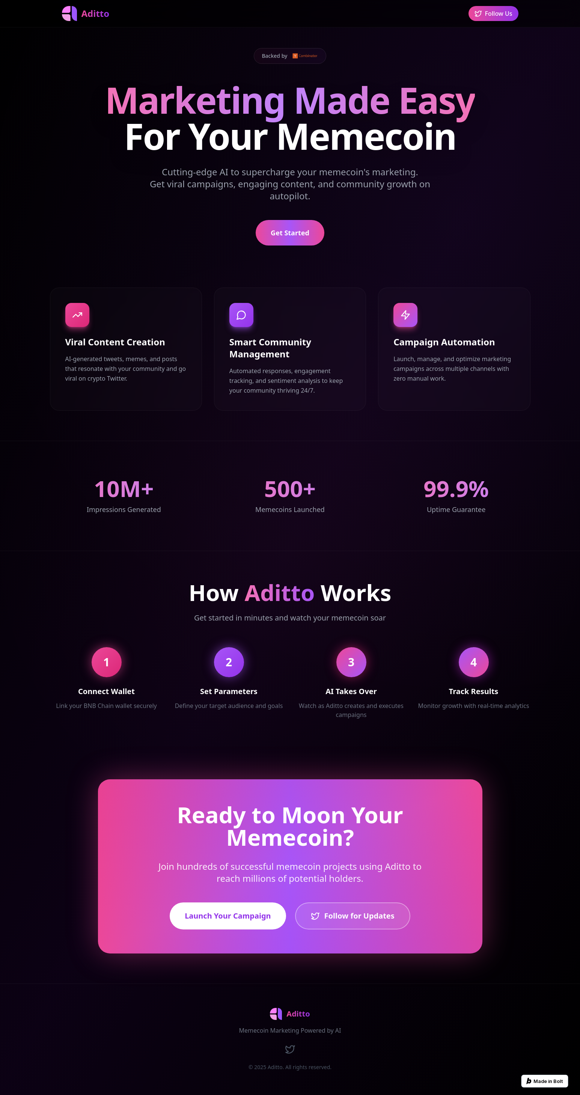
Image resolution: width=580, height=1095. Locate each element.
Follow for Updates (353, 916)
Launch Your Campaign (228, 916)
